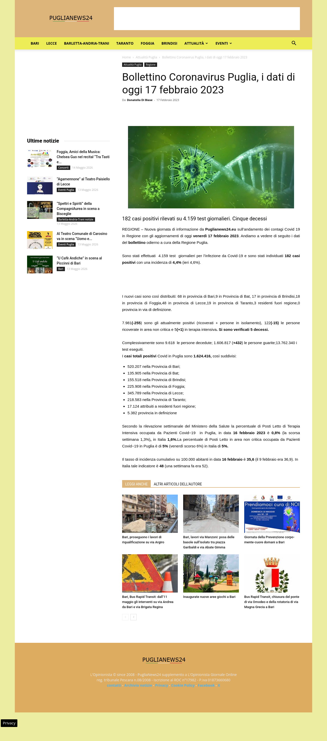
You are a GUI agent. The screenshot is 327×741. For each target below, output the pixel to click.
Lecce (51, 43)
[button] (294, 43)
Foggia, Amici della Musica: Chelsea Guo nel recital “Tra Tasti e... (83, 157)
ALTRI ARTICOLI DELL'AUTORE (178, 484)
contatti (114, 685)
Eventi (223, 43)
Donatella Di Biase (140, 100)
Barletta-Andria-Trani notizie (76, 219)
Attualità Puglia (146, 57)
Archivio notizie (138, 685)
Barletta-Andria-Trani (86, 43)
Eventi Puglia (66, 190)
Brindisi (169, 43)
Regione (151, 64)
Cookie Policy (183, 685)
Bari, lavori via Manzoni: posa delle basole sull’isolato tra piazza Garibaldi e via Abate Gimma (208, 542)
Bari (35, 43)
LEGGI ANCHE (136, 484)
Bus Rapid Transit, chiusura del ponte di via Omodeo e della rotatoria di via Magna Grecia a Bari (271, 602)
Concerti (63, 167)
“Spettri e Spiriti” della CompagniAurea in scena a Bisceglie (78, 209)
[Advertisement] (207, 18)
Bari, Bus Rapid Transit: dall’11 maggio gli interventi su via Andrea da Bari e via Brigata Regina (147, 602)
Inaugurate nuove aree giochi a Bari (209, 597)
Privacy (161, 685)
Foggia (147, 43)
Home (126, 57)
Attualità (196, 43)
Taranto (124, 43)
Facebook (206, 685)
